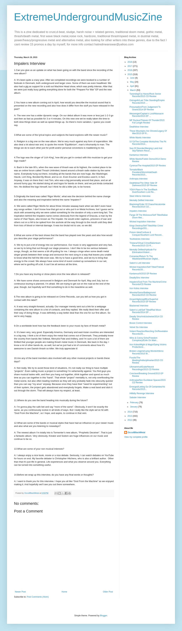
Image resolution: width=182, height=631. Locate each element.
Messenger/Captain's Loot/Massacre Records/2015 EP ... (146, 114)
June (132, 78)
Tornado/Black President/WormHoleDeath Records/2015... (143, 172)
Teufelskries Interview (140, 239)
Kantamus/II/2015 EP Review (143, 273)
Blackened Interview (139, 305)
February (134, 402)
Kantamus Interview (139, 155)
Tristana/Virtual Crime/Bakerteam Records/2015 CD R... (145, 244)
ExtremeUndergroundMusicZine (88, 17)
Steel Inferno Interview (140, 196)
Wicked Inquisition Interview (142, 221)
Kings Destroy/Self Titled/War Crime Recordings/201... (146, 226)
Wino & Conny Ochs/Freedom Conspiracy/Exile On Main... (144, 339)
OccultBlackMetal (136, 432)
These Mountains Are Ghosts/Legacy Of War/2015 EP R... (148, 132)
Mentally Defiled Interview (141, 200)
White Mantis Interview (140, 137)
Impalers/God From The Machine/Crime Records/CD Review (148, 283)
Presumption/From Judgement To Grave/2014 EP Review (145, 108)
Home (64, 592)
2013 (130, 416)
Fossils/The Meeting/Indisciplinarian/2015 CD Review (146, 360)
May (132, 82)
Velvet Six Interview (139, 327)
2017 (130, 66)
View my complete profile (136, 437)
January (134, 406)
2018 (130, 62)
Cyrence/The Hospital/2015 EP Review (148, 165)
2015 (130, 74)
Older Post (108, 592)
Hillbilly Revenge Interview (142, 393)
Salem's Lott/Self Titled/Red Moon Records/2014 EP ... (145, 311)
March (133, 90)
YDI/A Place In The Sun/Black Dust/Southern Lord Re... (143, 190)
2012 (130, 420)
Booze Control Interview (141, 323)
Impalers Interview (138, 211)
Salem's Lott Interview (140, 263)
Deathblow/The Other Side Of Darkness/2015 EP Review (143, 184)
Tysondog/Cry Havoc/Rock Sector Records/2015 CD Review (145, 95)
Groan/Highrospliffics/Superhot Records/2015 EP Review (144, 300)
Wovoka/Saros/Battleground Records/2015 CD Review (143, 293)
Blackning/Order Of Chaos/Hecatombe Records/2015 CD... (147, 205)
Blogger (103, 615)
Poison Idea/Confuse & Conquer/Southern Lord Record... (146, 233)
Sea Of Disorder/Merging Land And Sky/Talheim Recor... (146, 149)
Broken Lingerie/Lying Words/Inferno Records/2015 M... (146, 352)
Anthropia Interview (139, 179)
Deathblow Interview (139, 127)
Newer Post (20, 592)
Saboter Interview (138, 397)
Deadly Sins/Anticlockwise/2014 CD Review (146, 317)
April (132, 86)
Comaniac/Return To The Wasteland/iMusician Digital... (144, 257)
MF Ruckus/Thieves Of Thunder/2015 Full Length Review (147, 121)
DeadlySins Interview (139, 277)
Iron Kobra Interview (139, 288)
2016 (130, 70)
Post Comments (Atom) (38, 597)
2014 (130, 412)
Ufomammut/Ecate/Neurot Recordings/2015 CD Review (144, 368)
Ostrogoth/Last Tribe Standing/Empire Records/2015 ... (147, 101)
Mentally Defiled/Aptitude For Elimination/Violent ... (143, 250)
